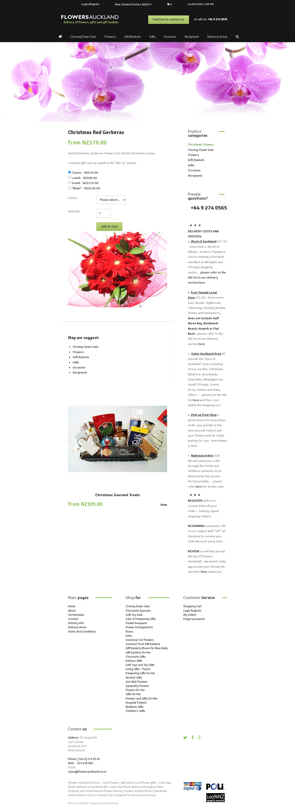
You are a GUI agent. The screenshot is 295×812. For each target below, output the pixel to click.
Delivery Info (76, 623)
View (163, 505)
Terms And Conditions (82, 631)
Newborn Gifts (135, 707)
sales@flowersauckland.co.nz (87, 772)
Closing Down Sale (83, 37)
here (201, 283)
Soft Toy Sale (134, 615)
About (72, 611)
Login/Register (89, 4)
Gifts (152, 37)
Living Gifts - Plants (138, 669)
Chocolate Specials (138, 611)
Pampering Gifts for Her (140, 673)
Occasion (170, 37)
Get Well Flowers (137, 682)
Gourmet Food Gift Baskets (143, 644)
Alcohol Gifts (134, 678)
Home (71, 606)
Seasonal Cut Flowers (140, 640)
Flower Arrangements (139, 627)
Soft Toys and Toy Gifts (140, 665)
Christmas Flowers (201, 145)
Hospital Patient (136, 703)
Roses (129, 631)
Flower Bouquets (136, 623)
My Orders (189, 615)
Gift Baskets (132, 37)
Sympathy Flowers (137, 686)
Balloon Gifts (134, 661)
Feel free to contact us (168, 20)
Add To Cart (109, 226)
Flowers (110, 37)
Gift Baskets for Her (138, 652)
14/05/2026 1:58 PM (202, 4)
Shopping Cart (192, 606)
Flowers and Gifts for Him (141, 698)
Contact (73, 619)
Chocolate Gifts (136, 657)
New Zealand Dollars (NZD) (133, 4)
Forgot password (193, 619)
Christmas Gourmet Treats (117, 495)
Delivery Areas (217, 37)
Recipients (192, 37)
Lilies (129, 636)
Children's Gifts (135, 711)
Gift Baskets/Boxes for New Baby (147, 648)
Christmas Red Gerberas (96, 132)
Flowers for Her (135, 690)
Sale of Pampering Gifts (141, 619)
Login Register (192, 611)
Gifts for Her (133, 694)
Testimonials (76, 615)
